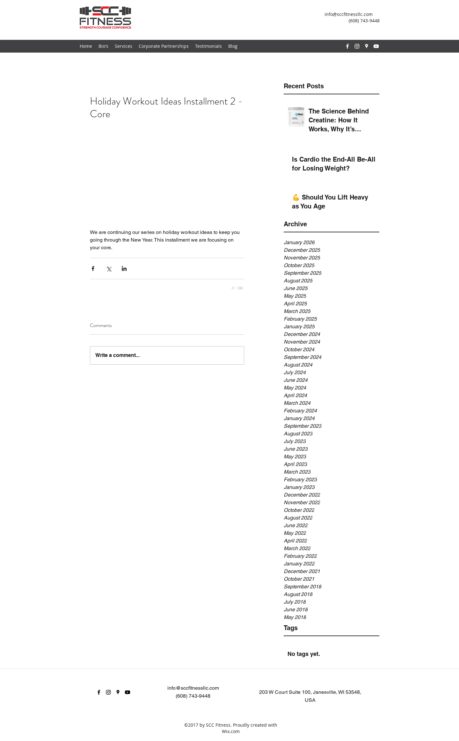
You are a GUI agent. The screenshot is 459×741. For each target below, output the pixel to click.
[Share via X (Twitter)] (109, 268)
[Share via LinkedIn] (124, 268)
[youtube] (376, 46)
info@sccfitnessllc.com (348, 14)
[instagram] (357, 46)
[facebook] (347, 46)
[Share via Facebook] (93, 268)
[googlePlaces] (366, 46)
